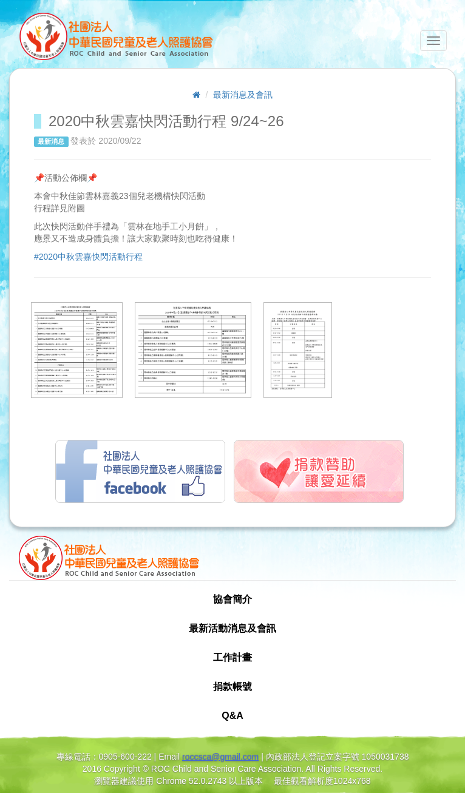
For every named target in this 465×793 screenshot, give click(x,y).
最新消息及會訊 (243, 95)
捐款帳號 (232, 686)
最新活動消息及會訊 (232, 628)
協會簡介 (232, 599)
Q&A (232, 715)
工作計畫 (232, 657)
